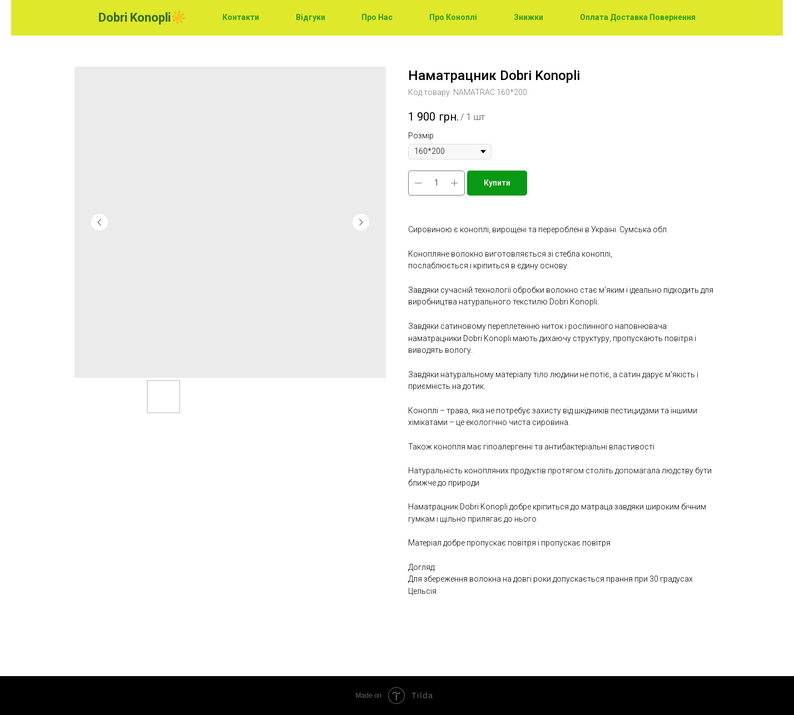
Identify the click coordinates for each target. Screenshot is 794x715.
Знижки (528, 17)
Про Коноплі (453, 17)
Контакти (240, 17)
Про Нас (377, 17)
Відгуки (310, 17)
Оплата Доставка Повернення (638, 17)
